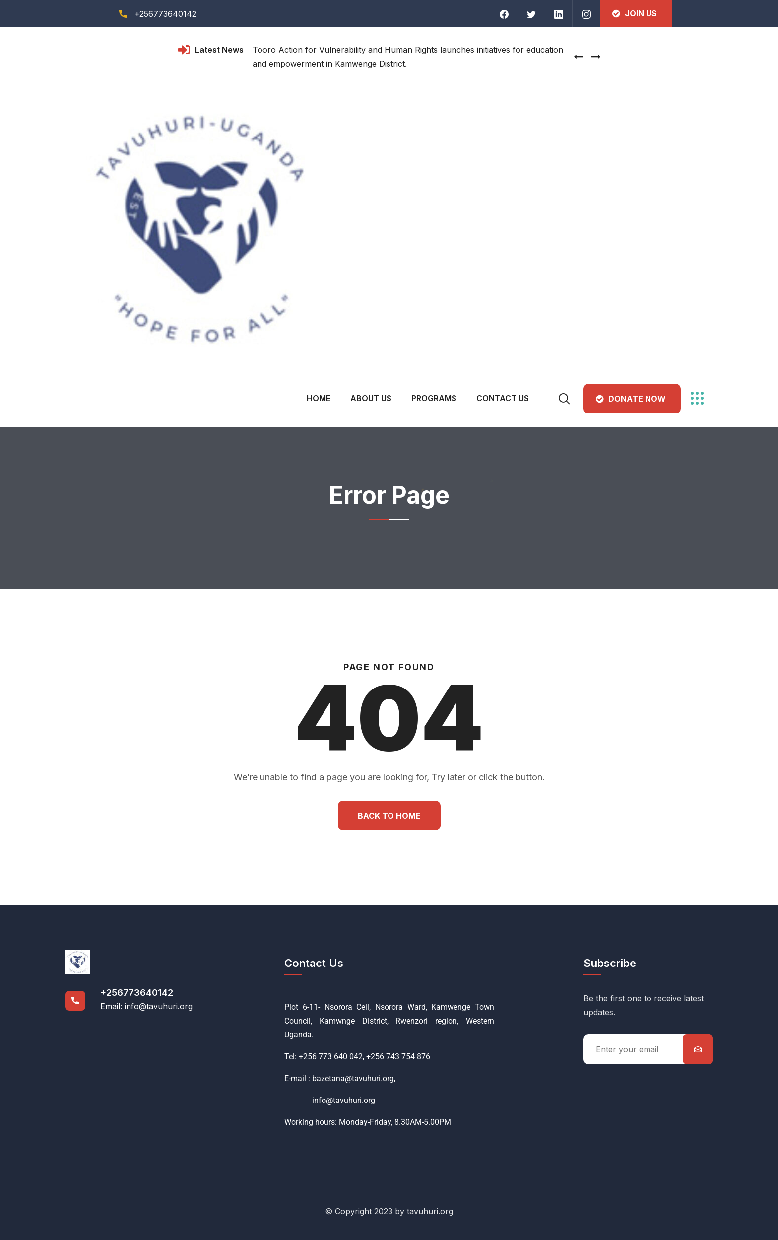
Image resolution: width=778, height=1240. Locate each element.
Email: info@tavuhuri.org (146, 1006)
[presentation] (578, 56)
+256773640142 (136, 992)
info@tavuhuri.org (329, 1100)
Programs (433, 398)
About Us (370, 398)
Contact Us (502, 398)
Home (318, 398)
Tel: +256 (300, 1056)
